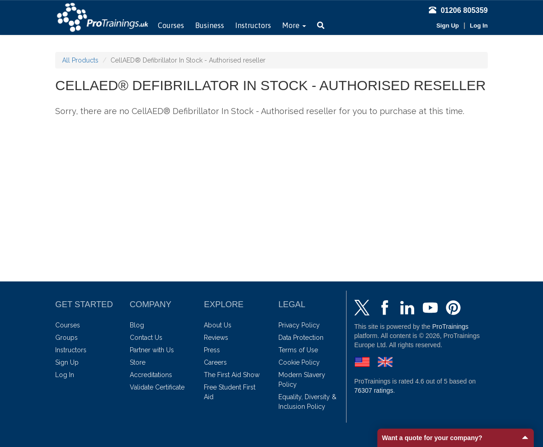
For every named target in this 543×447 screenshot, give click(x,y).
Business (209, 25)
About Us (217, 325)
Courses (171, 25)
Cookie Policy (299, 362)
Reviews (216, 337)
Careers (215, 362)
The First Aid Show (232, 374)
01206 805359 (458, 10)
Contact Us (146, 337)
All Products (80, 60)
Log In (479, 25)
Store (137, 362)
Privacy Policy (299, 325)
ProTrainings (450, 326)
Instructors (253, 25)
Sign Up (447, 25)
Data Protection (300, 337)
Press (212, 350)
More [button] (294, 25)
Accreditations (151, 374)
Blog (137, 325)
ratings (373, 390)
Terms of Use (298, 350)
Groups (66, 337)
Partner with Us (152, 350)
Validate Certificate (157, 387)
